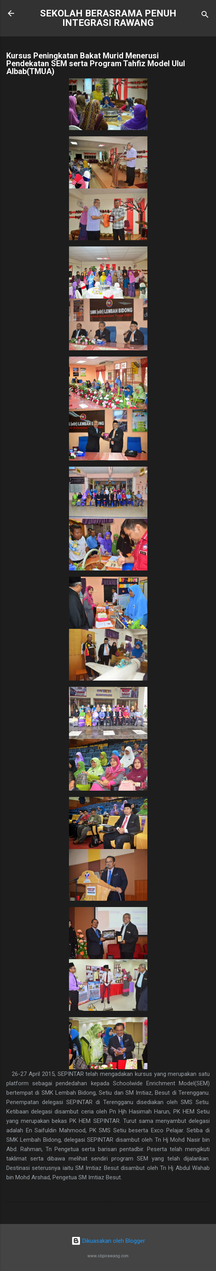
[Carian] (205, 16)
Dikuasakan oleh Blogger (108, 1240)
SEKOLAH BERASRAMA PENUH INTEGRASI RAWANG (108, 18)
